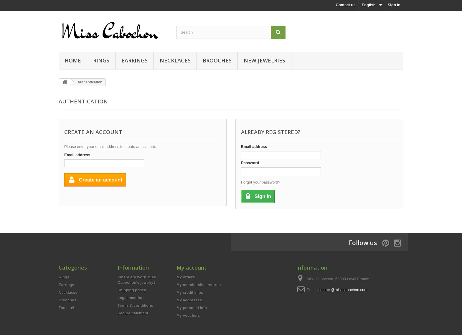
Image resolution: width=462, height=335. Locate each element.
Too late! (66, 308)
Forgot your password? (260, 182)
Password (250, 163)
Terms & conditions (135, 305)
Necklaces (175, 60)
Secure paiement (133, 313)
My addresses (189, 300)
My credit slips (189, 292)
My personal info (191, 308)
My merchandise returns (198, 285)
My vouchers (188, 315)
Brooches (217, 60)
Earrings (134, 60)
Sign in (394, 5)
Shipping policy (132, 290)
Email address (77, 155)
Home (73, 60)
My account (191, 267)
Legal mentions (132, 298)
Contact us (346, 5)
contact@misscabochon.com (343, 290)
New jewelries (264, 60)
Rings (101, 60)
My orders (185, 277)
